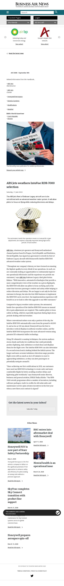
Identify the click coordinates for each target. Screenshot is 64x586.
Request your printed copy (16, 170)
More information (11, 513)
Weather (10, 109)
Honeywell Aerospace (15, 97)
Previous (5, 37)
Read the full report (15, 481)
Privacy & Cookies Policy (39, 571)
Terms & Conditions (23, 571)
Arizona (10, 119)
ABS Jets (10, 84)
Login (37, 18)
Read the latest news (15, 53)
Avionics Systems (13, 101)
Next (59, 37)
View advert (19, 44)
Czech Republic (12, 116)
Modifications (12, 105)
